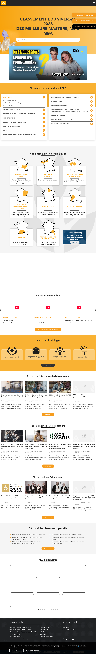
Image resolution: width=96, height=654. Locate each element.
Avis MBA (43, 634)
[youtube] (73, 639)
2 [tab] (40, 610)
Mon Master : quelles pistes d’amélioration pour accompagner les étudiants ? (60, 446)
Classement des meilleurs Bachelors (20, 627)
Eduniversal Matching (15, 637)
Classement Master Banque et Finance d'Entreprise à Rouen (68, 538)
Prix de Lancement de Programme (15, 103)
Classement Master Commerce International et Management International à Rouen (26, 543)
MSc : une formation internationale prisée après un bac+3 (12, 446)
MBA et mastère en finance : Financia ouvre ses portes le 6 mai (12, 396)
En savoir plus (48, 365)
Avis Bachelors (44, 630)
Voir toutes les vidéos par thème (48, 329)
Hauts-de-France (48, 207)
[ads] (48, 80)
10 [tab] (58, 610)
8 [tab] (53, 610)
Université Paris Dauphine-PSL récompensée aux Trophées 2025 (60, 497)
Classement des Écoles (46, 637)
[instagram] (76, 639)
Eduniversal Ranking (68, 629)
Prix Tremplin (9, 105)
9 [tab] (55, 610)
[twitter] (66, 639)
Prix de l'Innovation (10, 100)
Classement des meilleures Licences (20, 630)
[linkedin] (69, 639)
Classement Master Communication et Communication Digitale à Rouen (68, 543)
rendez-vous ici (80, 647)
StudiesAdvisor (44, 627)
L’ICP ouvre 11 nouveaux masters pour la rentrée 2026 (84, 396)
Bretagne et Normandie (48, 176)
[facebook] (63, 639)
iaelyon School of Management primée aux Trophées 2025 (36, 497)
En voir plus (48, 415)
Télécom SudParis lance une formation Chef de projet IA (36, 396)
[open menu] (94, 3)
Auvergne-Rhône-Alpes (21, 176)
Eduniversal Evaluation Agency (18, 639)
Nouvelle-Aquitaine (74, 207)
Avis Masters (43, 632)
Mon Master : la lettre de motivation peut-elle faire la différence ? (36, 446)
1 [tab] (38, 610)
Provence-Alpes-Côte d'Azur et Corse (48, 238)
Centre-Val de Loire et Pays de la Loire (74, 176)
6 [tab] (49, 610)
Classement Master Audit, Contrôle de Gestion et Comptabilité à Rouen (27, 538)
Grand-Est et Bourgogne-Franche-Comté (21, 207)
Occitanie (21, 238)
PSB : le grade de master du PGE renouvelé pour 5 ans (60, 396)
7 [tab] (51, 610)
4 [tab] (45, 610)
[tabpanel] (22, 586)
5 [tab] (47, 610)
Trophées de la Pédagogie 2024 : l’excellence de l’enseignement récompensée (84, 498)
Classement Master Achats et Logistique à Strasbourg (28, 535)
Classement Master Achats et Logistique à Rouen (67, 535)
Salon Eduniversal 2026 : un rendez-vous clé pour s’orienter (12, 497)
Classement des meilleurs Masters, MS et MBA (23, 632)
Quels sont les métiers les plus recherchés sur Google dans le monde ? (84, 446)
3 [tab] (42, 610)
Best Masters (66, 627)
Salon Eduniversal (14, 634)
